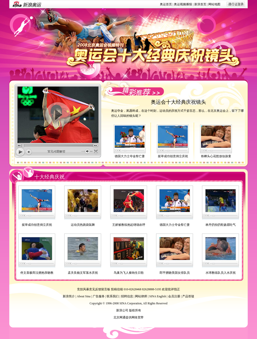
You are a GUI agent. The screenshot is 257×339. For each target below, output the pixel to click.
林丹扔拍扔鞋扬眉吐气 (221, 225)
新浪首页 (200, 4)
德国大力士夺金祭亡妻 (130, 156)
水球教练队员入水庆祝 (221, 272)
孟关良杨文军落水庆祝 (83, 272)
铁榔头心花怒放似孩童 (216, 156)
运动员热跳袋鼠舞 (83, 225)
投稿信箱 (117, 289)
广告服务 (99, 296)
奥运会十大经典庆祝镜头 (178, 102)
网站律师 (141, 296)
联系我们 (113, 296)
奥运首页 (166, 4)
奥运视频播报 (183, 4)
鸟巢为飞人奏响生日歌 (129, 272)
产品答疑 (188, 296)
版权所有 (135, 310)
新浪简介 (69, 296)
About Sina (83, 296)
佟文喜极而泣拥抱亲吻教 (36, 272)
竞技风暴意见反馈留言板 (93, 289)
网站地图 (214, 4)
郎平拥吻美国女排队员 (175, 272)
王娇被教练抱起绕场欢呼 (128, 225)
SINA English (157, 296)
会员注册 (174, 296)
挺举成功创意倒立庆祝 (173, 156)
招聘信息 (127, 296)
